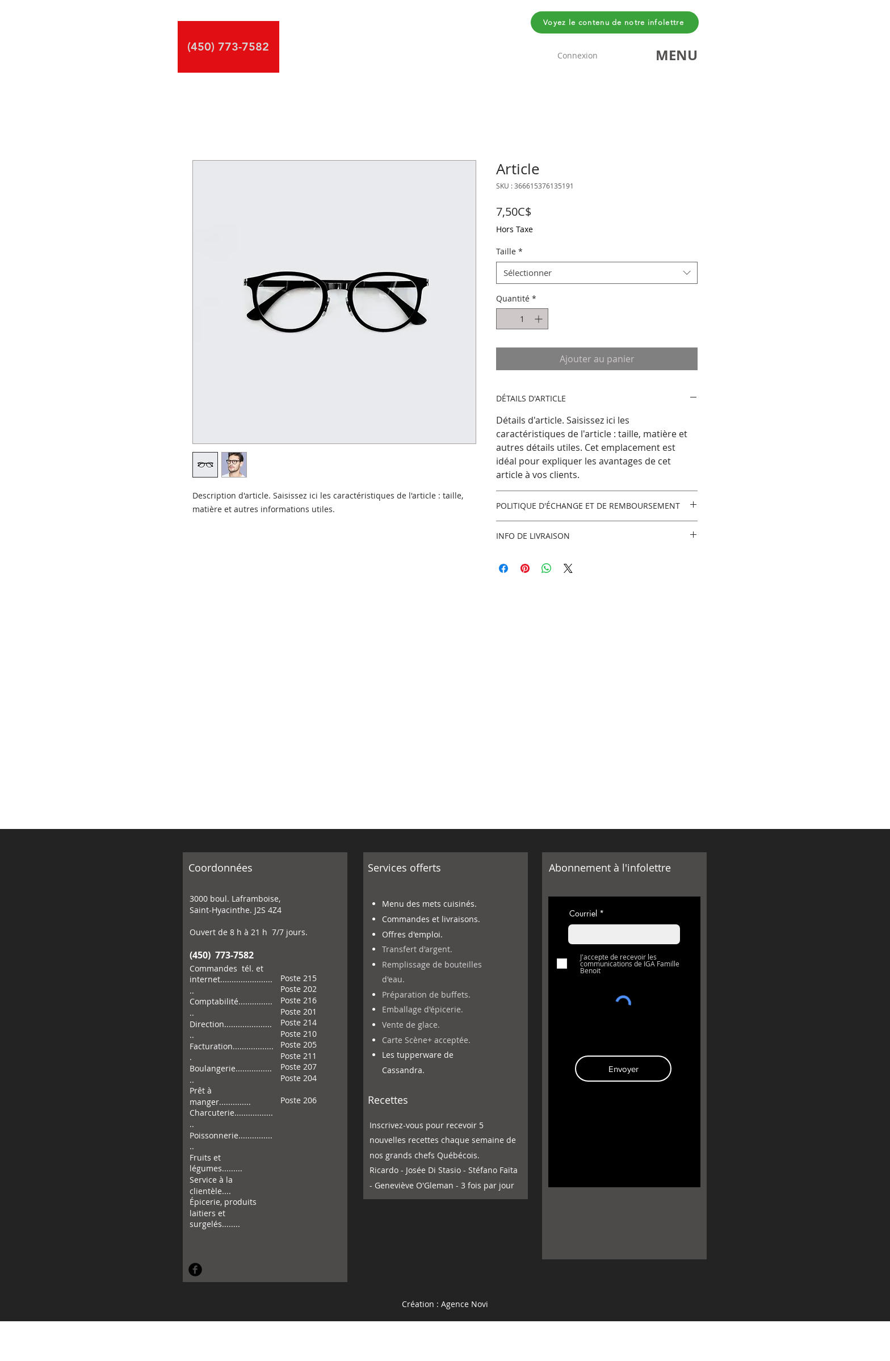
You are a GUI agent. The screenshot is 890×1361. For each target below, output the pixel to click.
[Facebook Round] (195, 1269)
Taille (509, 251)
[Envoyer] (623, 1069)
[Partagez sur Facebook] (503, 568)
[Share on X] (568, 568)
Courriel (583, 914)
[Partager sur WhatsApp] (546, 568)
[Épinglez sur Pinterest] (525, 568)
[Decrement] (505, 319)
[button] (677, 55)
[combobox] (597, 273)
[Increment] (539, 319)
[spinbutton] (522, 319)
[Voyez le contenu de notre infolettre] (615, 22)
